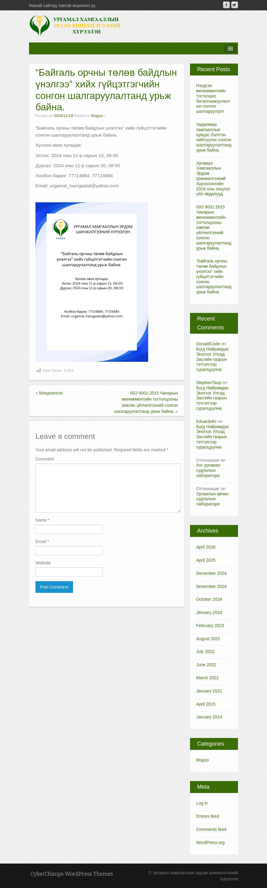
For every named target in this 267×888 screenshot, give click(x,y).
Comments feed (211, 829)
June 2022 (206, 664)
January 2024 (209, 612)
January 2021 (209, 690)
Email (42, 541)
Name (42, 520)
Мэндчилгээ (51, 393)
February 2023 (210, 625)
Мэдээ (97, 116)
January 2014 (209, 716)
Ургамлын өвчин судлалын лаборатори (212, 499)
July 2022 (205, 651)
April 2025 (205, 560)
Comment (44, 459)
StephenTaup (208, 382)
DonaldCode (208, 343)
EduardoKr (206, 421)
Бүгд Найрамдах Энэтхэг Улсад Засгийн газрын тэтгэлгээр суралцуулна (212, 359)
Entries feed (207, 816)
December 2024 (211, 573)
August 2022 (208, 638)
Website (43, 562)
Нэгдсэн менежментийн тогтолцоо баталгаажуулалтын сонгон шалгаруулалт (213, 98)
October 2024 (209, 599)
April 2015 (205, 704)
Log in (202, 803)
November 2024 (211, 586)
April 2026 (205, 547)
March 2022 (207, 677)
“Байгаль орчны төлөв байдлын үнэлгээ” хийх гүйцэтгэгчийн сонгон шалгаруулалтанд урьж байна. (213, 276)
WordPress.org (210, 842)
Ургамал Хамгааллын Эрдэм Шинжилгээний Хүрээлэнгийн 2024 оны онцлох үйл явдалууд (213, 178)
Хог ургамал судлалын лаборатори (208, 470)
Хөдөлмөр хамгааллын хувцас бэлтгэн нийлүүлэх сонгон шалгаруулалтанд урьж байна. (213, 137)
